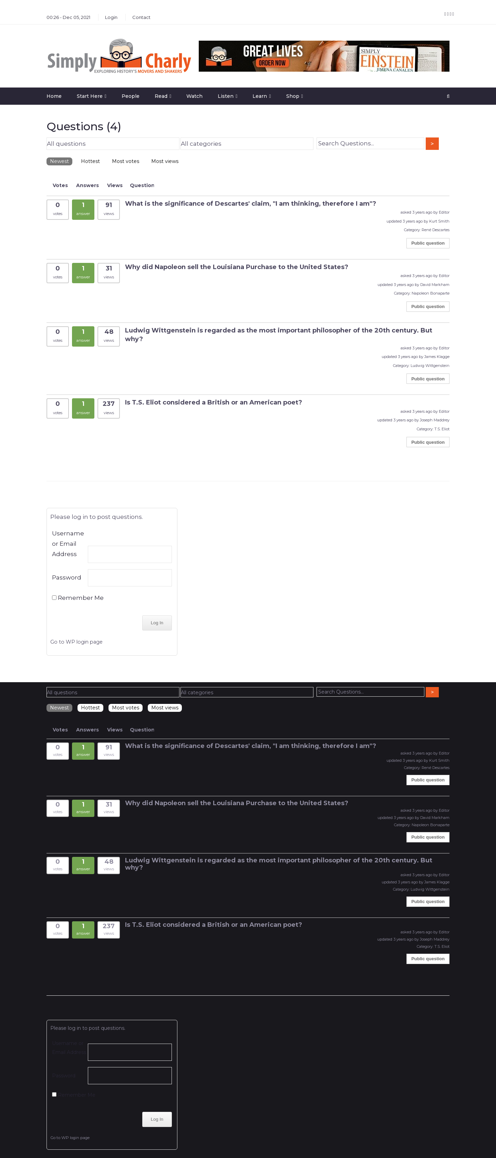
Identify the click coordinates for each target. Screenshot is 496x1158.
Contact (141, 17)
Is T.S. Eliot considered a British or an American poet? (213, 402)
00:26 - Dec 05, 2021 (68, 17)
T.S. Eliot (442, 429)
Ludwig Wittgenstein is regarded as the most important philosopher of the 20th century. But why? (278, 864)
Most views (164, 161)
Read (161, 96)
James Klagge (437, 356)
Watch (194, 96)
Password (66, 577)
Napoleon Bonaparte (431, 293)
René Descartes (436, 229)
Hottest (90, 161)
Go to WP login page (76, 642)
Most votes (125, 161)
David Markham (435, 284)
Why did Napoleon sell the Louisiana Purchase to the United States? (236, 267)
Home (54, 96)
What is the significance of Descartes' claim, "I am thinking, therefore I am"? (250, 203)
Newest (59, 161)
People (131, 96)
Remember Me (78, 597)
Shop (292, 96)
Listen (226, 96)
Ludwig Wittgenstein (430, 365)
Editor (444, 212)
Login (111, 17)
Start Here (90, 96)
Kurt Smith (439, 221)
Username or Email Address (68, 543)
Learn (259, 96)
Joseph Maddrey (435, 420)
